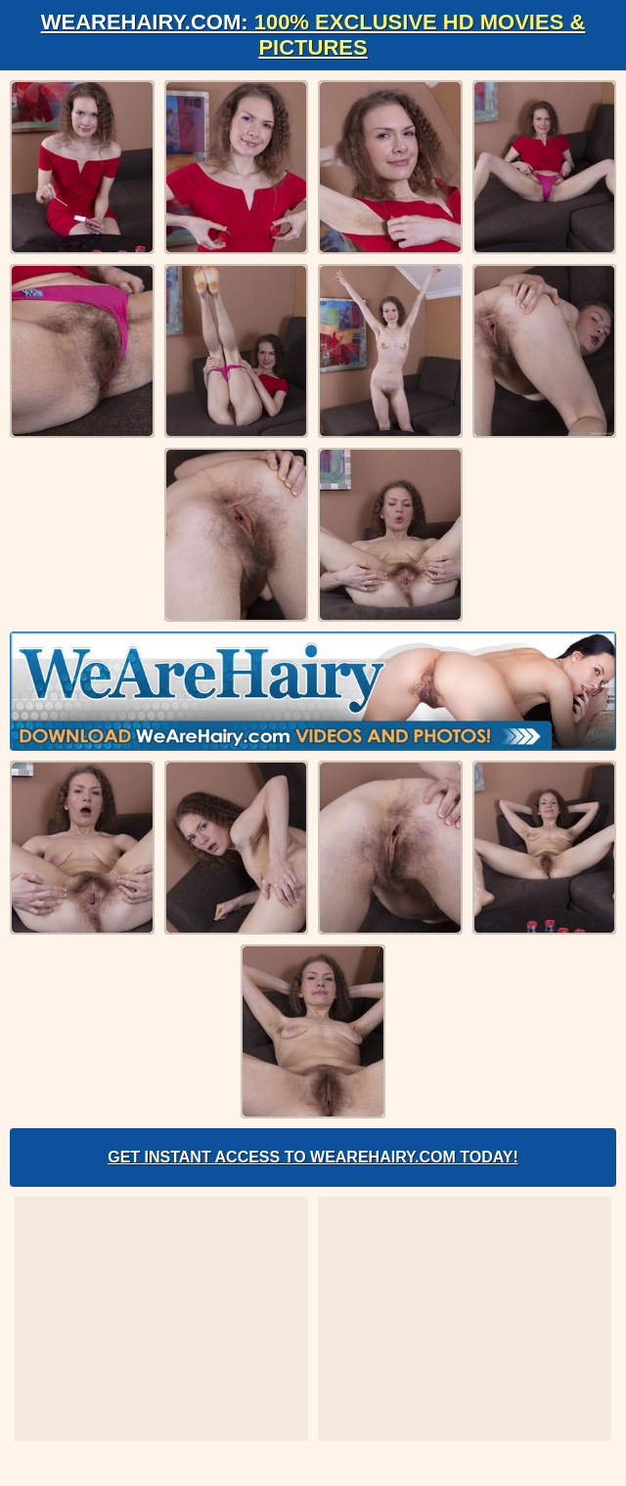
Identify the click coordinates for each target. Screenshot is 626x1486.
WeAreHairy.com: (313, 35)
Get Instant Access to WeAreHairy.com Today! (313, 1157)
